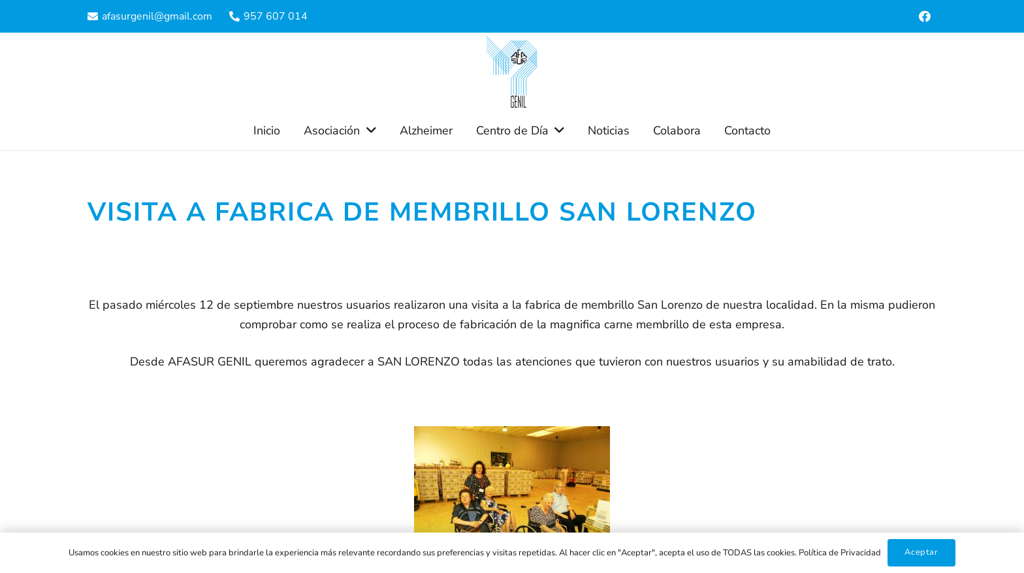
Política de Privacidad (840, 553)
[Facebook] (924, 16)
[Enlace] (512, 72)
